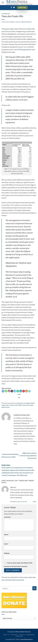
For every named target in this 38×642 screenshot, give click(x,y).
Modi (3, 407)
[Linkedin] (20, 391)
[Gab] (17, 391)
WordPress (30, 634)
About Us (6, 634)
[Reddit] (26, 391)
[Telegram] (14, 391)
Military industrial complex (25, 405)
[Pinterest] (23, 391)
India (15, 405)
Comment (7, 517)
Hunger (12, 405)
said (9, 92)
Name (6, 534)
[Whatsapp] (6, 391)
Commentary (6, 13)
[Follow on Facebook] (11, 7)
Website (6, 553)
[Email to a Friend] (19, 397)
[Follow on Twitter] (14, 7)
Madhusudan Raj (26, 22)
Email (6, 544)
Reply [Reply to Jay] (34, 501)
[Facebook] (3, 391)
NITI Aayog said (22, 49)
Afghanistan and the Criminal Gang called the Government (27, 455)
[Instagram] (9, 391)
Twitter (22, 634)
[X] (12, 391)
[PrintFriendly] (29, 391)
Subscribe (19, 636)
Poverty (7, 407)
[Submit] (34, 588)
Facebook (14, 634)
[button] (3, 2)
